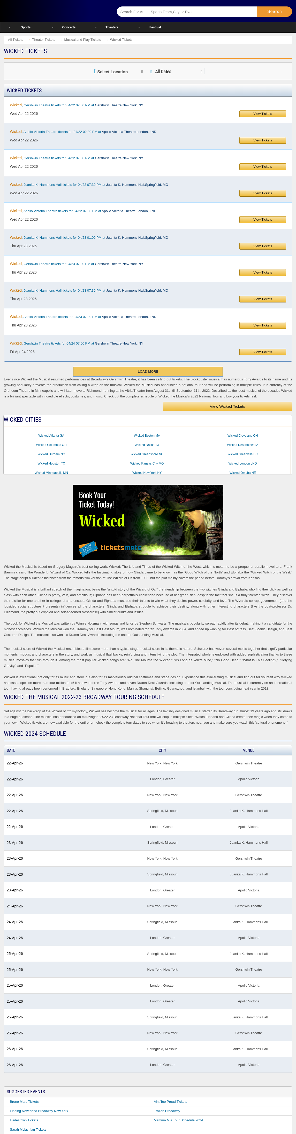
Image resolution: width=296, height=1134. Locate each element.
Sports (26, 27)
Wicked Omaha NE (243, 473)
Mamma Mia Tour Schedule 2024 (178, 1120)
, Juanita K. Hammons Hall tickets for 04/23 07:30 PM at (89, 290)
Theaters (111, 27)
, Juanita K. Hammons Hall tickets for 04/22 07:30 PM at (89, 184)
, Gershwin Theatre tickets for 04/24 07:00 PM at (76, 343)
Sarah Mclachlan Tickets (28, 1129)
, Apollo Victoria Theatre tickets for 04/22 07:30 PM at (83, 211)
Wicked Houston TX (51, 463)
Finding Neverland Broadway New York (39, 1111)
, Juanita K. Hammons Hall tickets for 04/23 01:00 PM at (89, 237)
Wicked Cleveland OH (242, 435)
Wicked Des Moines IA (242, 445)
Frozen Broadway (167, 1111)
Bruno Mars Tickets (24, 1102)
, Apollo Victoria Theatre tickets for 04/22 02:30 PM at (83, 132)
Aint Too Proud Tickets (170, 1102)
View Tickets (262, 114)
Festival (155, 27)
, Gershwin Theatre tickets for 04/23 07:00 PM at (76, 264)
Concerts (68, 27)
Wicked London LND (243, 463)
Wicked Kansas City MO (147, 463)
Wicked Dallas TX (147, 445)
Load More (148, 371)
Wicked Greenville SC (242, 454)
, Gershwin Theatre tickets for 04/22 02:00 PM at (76, 105)
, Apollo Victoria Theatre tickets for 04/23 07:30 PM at (83, 317)
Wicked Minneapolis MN (51, 473)
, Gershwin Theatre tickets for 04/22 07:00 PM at (76, 158)
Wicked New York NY (147, 473)
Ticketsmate (54, 11)
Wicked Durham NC (51, 454)
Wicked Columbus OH (51, 445)
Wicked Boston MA (147, 435)
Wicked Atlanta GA (51, 435)
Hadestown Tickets (24, 1120)
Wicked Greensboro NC (147, 454)
